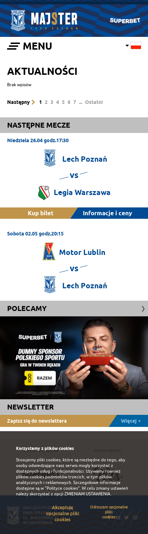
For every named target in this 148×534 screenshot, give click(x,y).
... (80, 102)
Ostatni (94, 102)
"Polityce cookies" (62, 488)
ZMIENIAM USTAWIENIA (87, 494)
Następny (18, 102)
